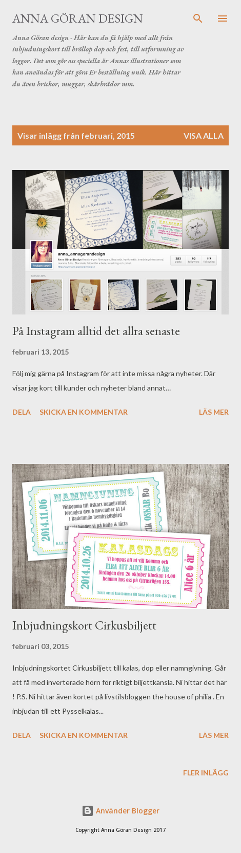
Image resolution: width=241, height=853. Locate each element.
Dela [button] (21, 411)
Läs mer (214, 411)
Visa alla (204, 135)
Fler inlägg (206, 772)
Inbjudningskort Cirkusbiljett (84, 625)
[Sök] (198, 18)
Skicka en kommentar (83, 411)
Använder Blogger (120, 810)
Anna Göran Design (77, 18)
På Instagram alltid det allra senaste (96, 331)
